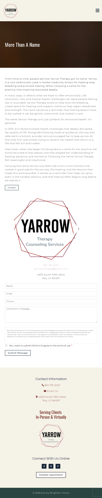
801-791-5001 (51, 265)
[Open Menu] (97, 10)
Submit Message (18, 352)
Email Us (52, 391)
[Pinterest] (58, 466)
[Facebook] (44, 466)
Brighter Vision (59, 492)
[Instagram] (51, 466)
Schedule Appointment (51, 474)
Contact (12, 187)
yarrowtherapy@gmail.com (51, 268)
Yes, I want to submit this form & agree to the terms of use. (40, 345)
